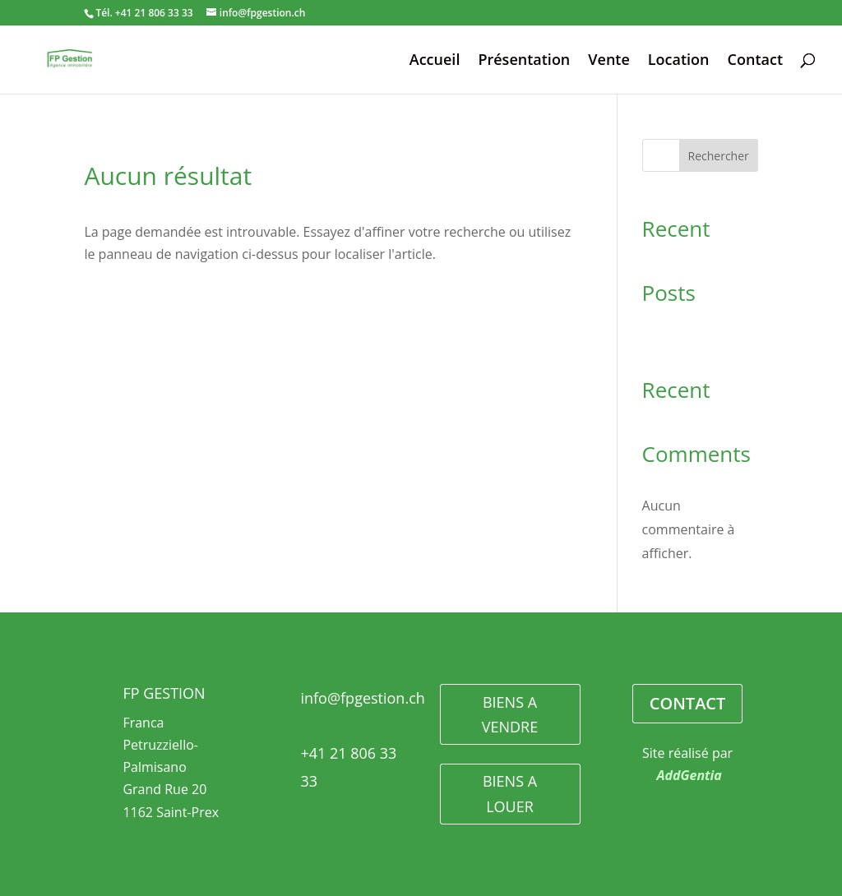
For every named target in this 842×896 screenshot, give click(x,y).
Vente (609, 61)
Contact (755, 61)
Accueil (434, 61)
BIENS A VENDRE (510, 714)
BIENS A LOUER (510, 793)
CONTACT (688, 703)
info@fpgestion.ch (362, 698)
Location (679, 61)
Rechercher (718, 156)
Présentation (524, 61)
